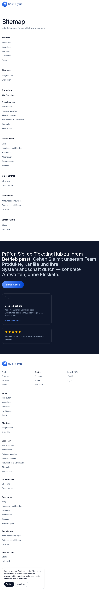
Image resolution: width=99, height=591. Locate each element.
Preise (4, 60)
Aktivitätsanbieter (9, 115)
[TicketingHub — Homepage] (12, 4)
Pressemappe (8, 161)
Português (39, 376)
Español (5, 380)
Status (4, 225)
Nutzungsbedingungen (12, 201)
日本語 (70, 376)
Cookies (5, 209)
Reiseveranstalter (9, 111)
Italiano (5, 384)
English (5, 372)
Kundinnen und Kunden (12, 148)
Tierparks (6, 124)
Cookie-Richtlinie (19, 579)
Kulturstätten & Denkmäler (13, 120)
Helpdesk (6, 229)
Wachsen (6, 51)
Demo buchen (8, 185)
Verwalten (6, 47)
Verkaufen (6, 42)
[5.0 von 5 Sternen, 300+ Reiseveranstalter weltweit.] (27, 336)
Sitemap (5, 166)
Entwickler (6, 80)
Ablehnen (21, 584)
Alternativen (7, 157)
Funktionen (6, 56)
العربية (69, 380)
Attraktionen (7, 106)
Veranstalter (7, 128)
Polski (37, 380)
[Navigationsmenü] (94, 4)
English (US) (72, 372)
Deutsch (38, 372)
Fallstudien (6, 152)
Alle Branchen (8, 95)
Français (5, 376)
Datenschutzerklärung (11, 205)
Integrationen (7, 75)
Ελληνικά (39, 384)
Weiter (9, 584)
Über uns (6, 181)
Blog (4, 144)
